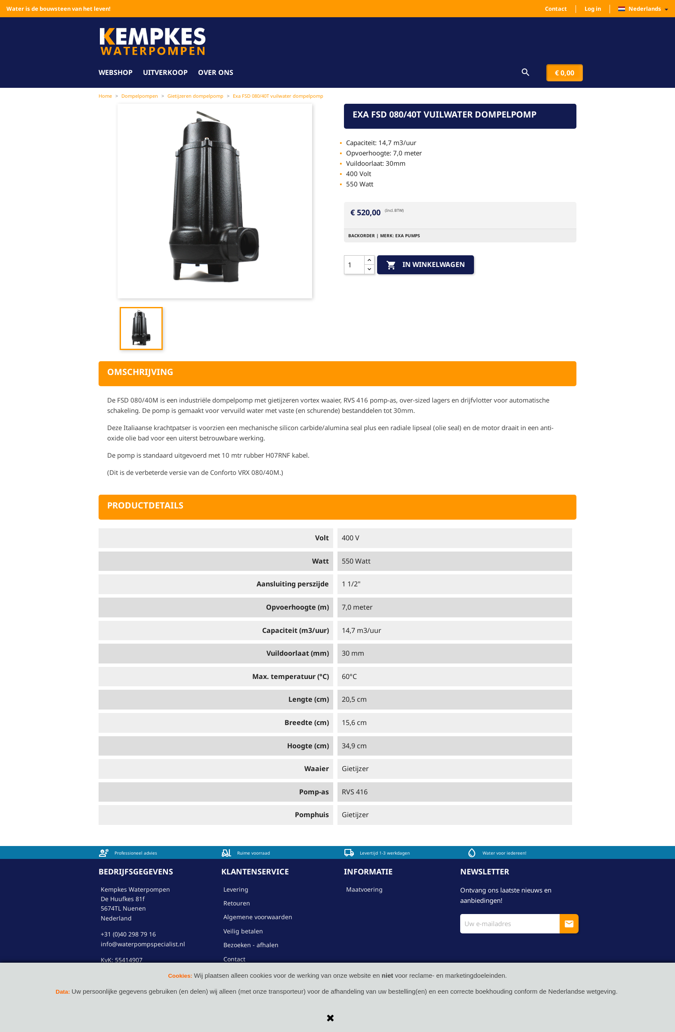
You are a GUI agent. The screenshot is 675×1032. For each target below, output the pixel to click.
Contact (556, 8)
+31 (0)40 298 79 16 (128, 934)
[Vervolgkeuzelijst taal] (645, 9)
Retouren (236, 903)
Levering (235, 889)
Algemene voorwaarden (257, 917)
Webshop (116, 72)
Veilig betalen (243, 931)
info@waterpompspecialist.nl (143, 944)
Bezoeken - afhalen (251, 945)
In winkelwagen (425, 265)
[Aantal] (354, 264)
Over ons (215, 72)
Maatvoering (364, 889)
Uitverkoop (165, 72)
